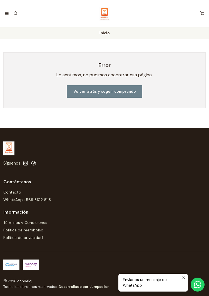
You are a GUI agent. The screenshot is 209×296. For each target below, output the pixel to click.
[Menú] (6, 14)
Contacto (12, 192)
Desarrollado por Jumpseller (84, 286)
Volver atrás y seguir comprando (104, 91)
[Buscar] (15, 14)
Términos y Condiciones (25, 222)
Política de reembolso (23, 230)
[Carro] (202, 14)
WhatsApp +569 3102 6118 (27, 199)
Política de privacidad (23, 237)
